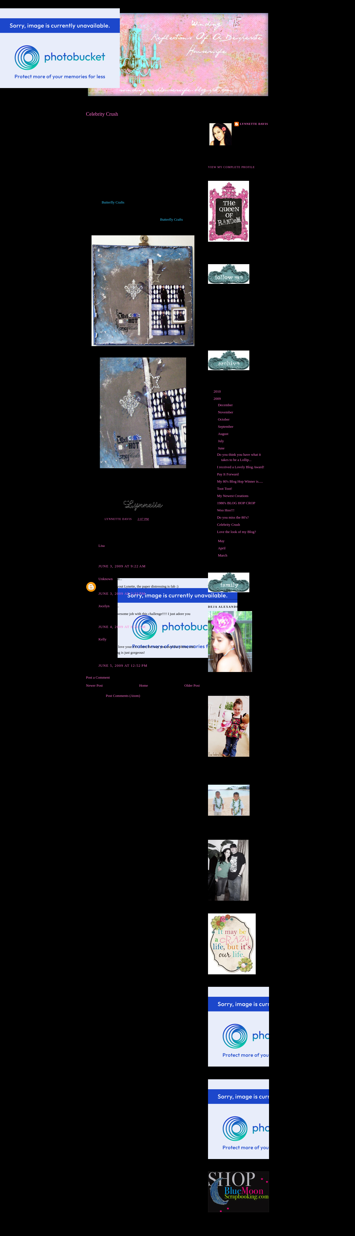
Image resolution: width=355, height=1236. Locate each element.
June (221, 448)
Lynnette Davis (254, 123)
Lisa (101, 546)
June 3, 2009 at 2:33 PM (121, 593)
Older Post (192, 685)
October (224, 419)
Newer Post (94, 685)
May (221, 541)
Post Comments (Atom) (123, 696)
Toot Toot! (224, 488)
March (223, 555)
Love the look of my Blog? (236, 532)
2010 (218, 391)
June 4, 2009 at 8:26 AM (122, 627)
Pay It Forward (228, 474)
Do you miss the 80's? (232, 517)
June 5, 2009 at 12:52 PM (123, 665)
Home (143, 685)
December (226, 405)
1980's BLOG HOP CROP (236, 503)
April (222, 548)
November (226, 412)
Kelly (102, 639)
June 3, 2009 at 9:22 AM (122, 566)
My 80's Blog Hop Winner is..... (240, 481)
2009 (218, 398)
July (221, 441)
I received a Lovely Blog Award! (240, 467)
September (226, 426)
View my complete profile (231, 167)
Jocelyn (104, 606)
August (223, 434)
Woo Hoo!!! (225, 510)
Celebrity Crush (228, 524)
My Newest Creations (232, 496)
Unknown (105, 579)
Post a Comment (98, 677)
